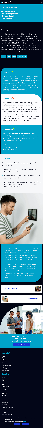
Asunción (4, 395)
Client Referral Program (7, 365)
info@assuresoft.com (6, 404)
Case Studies (5, 368)
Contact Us (5, 402)
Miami (4, 379)
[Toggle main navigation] (41, 2)
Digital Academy (5, 367)
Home (3, 356)
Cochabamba (5, 386)
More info (24, 421)
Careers (4, 364)
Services (4, 357)
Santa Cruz (5, 388)
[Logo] (6, 2)
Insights (3, 362)
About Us (4, 360)
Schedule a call (21, 344)
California (4, 380)
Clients (3, 359)
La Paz (4, 389)
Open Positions (5, 370)
